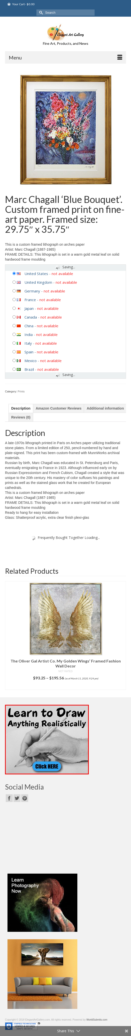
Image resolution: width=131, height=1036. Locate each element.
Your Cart (20, 4)
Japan (29, 308)
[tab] (20, 408)
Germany (32, 290)
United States (36, 273)
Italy (28, 343)
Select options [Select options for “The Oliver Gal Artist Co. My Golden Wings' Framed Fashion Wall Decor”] (65, 686)
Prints (21, 391)
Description (20, 408)
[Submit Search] (40, 12)
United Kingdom (38, 282)
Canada (30, 317)
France (30, 299)
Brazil (29, 369)
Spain (28, 351)
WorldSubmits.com (96, 1019)
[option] (65, 635)
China (28, 325)
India (28, 334)
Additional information (105, 408)
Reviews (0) (20, 417)
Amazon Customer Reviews (59, 408)
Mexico (30, 360)
